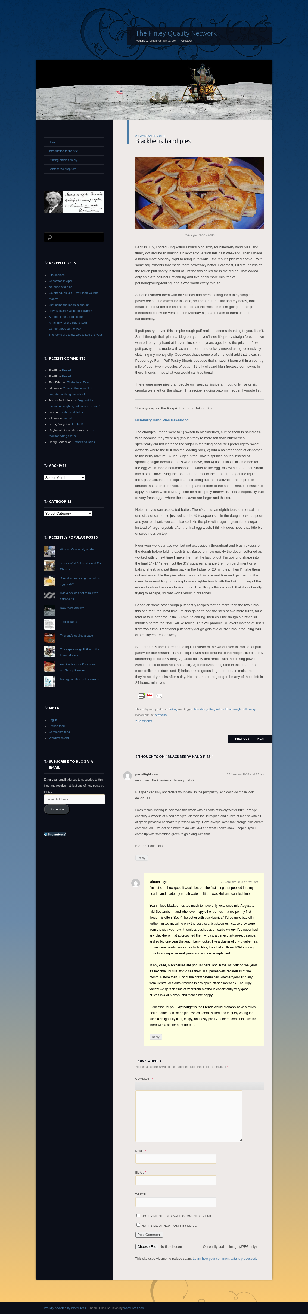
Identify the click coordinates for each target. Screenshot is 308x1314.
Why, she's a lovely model (77, 549)
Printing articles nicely (63, 160)
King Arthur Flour (220, 709)
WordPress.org (59, 737)
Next (262, 738)
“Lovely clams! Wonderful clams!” (71, 310)
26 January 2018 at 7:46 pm (239, 881)
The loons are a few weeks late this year (75, 334)
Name (140, 1150)
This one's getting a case (76, 635)
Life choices (57, 275)
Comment (144, 1078)
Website (142, 1194)
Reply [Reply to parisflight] (141, 858)
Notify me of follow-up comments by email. (178, 1216)
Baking (173, 709)
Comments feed (59, 731)
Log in (53, 720)
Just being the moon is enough (69, 304)
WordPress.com (134, 1308)
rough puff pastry (244, 709)
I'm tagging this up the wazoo (79, 679)
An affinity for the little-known (68, 322)
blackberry (201, 709)
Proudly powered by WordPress (65, 1308)
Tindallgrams (68, 621)
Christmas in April (60, 281)
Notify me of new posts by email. (169, 1225)
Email (140, 1172)
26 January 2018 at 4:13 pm (245, 774)
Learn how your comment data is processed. (225, 1259)
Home (53, 142)
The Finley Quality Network (176, 33)
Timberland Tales (78, 382)
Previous (240, 738)
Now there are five (72, 608)
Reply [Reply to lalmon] (156, 1037)
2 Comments (143, 721)
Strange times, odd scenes (66, 316)
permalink (160, 715)
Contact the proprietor (63, 169)
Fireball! (67, 370)
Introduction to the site (63, 151)
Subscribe (56, 809)
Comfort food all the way (65, 328)
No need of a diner (61, 287)
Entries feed (57, 725)
